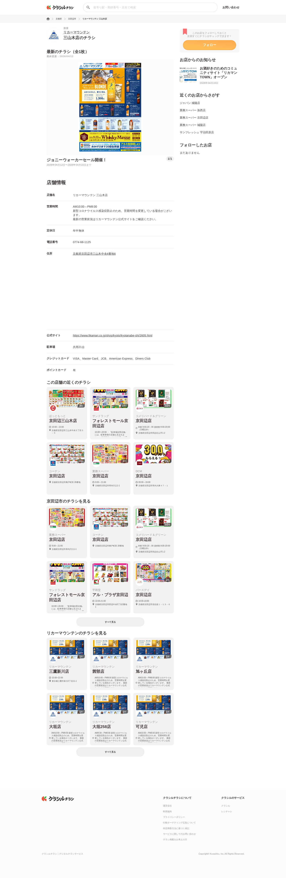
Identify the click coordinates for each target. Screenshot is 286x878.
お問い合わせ (230, 7)
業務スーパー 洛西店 (193, 110)
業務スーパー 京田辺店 (194, 117)
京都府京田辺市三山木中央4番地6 (94, 253)
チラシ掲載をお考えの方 (175, 839)
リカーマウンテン (76, 32)
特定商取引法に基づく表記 (176, 828)
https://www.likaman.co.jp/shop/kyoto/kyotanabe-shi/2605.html (112, 335)
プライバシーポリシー (174, 817)
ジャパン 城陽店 (190, 102)
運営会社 (167, 806)
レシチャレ (226, 811)
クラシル (225, 806)
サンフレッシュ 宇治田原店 (197, 132)
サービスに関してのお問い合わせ (179, 834)
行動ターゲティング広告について (179, 822)
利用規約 (167, 811)
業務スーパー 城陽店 (193, 125)
